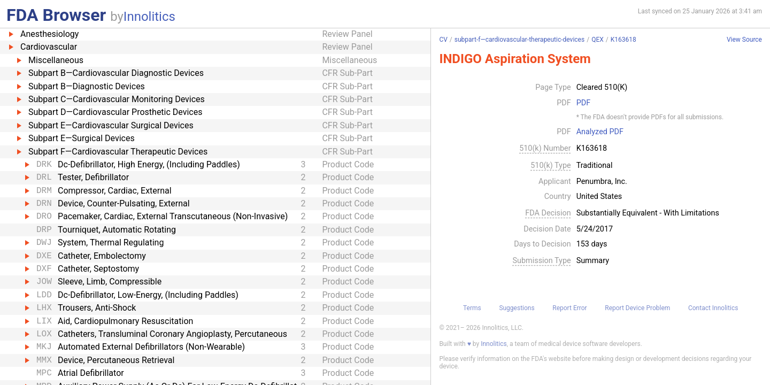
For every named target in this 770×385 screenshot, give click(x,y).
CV (443, 39)
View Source (744, 39)
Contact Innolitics (713, 308)
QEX (597, 39)
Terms (472, 308)
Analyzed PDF (599, 132)
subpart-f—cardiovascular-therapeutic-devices (519, 39)
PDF (583, 103)
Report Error (569, 308)
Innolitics (149, 16)
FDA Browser (56, 15)
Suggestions (516, 308)
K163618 (623, 39)
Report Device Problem (637, 308)
